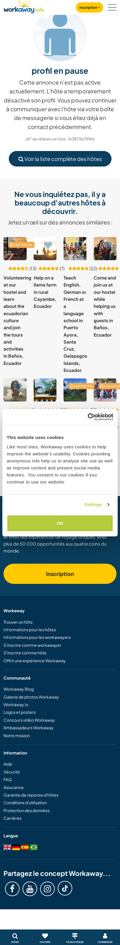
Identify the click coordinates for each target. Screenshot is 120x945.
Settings (93, 504)
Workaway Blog (19, 689)
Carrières (13, 818)
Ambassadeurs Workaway (29, 727)
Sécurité (12, 771)
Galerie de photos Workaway (31, 696)
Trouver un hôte (18, 622)
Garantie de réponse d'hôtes (31, 794)
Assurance (14, 787)
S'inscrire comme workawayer (32, 645)
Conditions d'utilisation (25, 802)
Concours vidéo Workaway (29, 720)
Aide (8, 763)
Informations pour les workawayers (37, 637)
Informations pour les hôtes (30, 629)
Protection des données (27, 810)
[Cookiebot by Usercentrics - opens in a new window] (87, 417)
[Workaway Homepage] (24, 6)
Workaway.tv (16, 704)
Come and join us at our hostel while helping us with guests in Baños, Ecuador (105, 306)
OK (60, 523)
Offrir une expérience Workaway (35, 660)
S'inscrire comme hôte (25, 652)
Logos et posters (20, 712)
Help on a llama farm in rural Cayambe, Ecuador (45, 292)
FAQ (8, 779)
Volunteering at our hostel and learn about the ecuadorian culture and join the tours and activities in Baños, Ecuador (17, 320)
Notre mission (17, 735)
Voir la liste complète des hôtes (60, 158)
